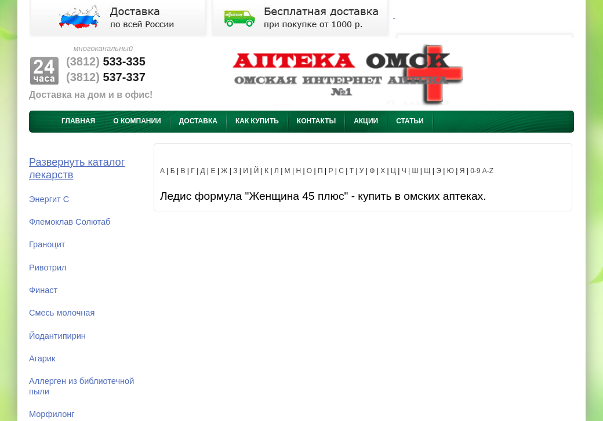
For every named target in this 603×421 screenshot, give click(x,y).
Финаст (43, 290)
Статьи (410, 121)
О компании (137, 121)
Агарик (42, 358)
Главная (78, 121)
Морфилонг (52, 414)
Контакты (316, 121)
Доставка (198, 121)
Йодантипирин (57, 336)
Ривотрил (48, 267)
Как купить (257, 121)
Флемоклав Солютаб (69, 221)
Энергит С (49, 199)
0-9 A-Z (481, 171)
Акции (366, 121)
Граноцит (47, 244)
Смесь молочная (62, 312)
